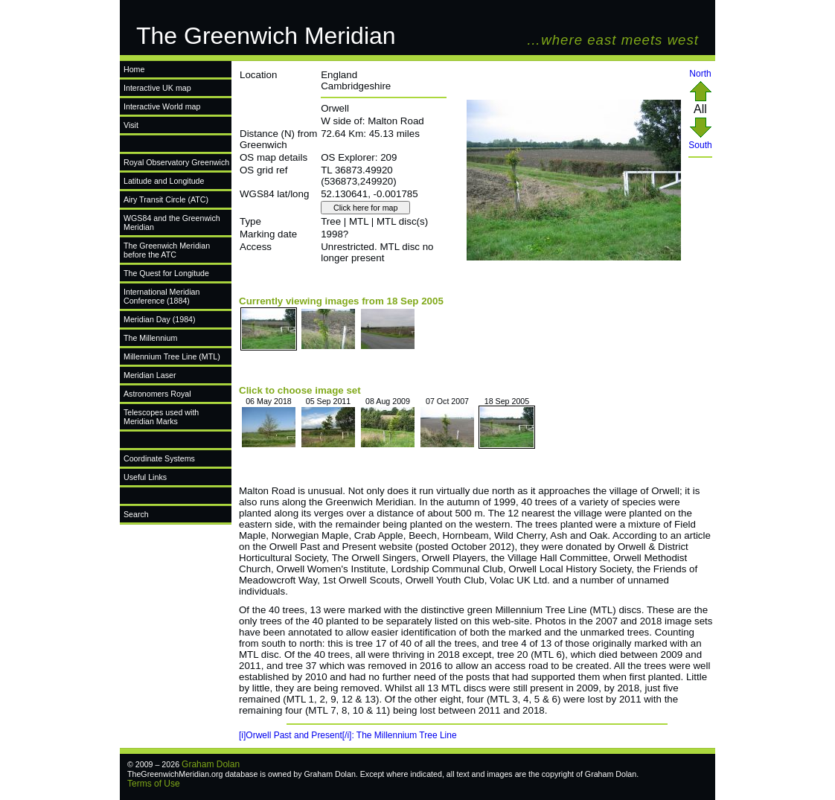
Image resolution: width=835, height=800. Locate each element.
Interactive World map (162, 106)
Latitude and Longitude (164, 180)
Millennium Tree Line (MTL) (172, 356)
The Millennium (150, 337)
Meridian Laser (150, 375)
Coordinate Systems (159, 458)
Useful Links (145, 477)
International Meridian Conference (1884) (161, 296)
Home (134, 69)
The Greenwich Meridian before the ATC (167, 250)
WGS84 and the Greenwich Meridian (172, 222)
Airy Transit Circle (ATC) (166, 199)
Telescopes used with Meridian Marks (161, 417)
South (699, 141)
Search (136, 514)
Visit (131, 125)
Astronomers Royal (157, 393)
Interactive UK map (157, 87)
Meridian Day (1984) (160, 319)
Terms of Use (153, 783)
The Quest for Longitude (166, 273)
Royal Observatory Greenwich (176, 162)
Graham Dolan (211, 764)
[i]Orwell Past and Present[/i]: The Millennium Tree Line (348, 735)
